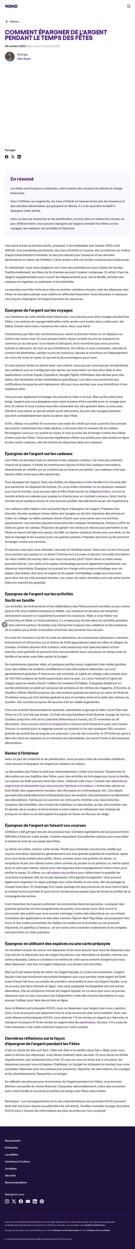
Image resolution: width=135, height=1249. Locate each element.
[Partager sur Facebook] (6, 157)
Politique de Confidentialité (65, 1230)
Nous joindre (13, 1140)
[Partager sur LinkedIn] (19, 157)
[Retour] (12, 22)
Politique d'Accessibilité (98, 1230)
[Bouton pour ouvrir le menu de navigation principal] (128, 6)
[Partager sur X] (13, 157)
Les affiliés (11, 1154)
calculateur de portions (62, 873)
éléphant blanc (100, 491)
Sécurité (10, 1175)
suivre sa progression (54, 724)
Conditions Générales (94, 1225)
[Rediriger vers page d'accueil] (11, 6)
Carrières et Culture (17, 1161)
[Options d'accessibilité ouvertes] (4, 624)
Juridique (11, 1168)
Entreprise (11, 1147)
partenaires (87, 1022)
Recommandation (16, 1182)
